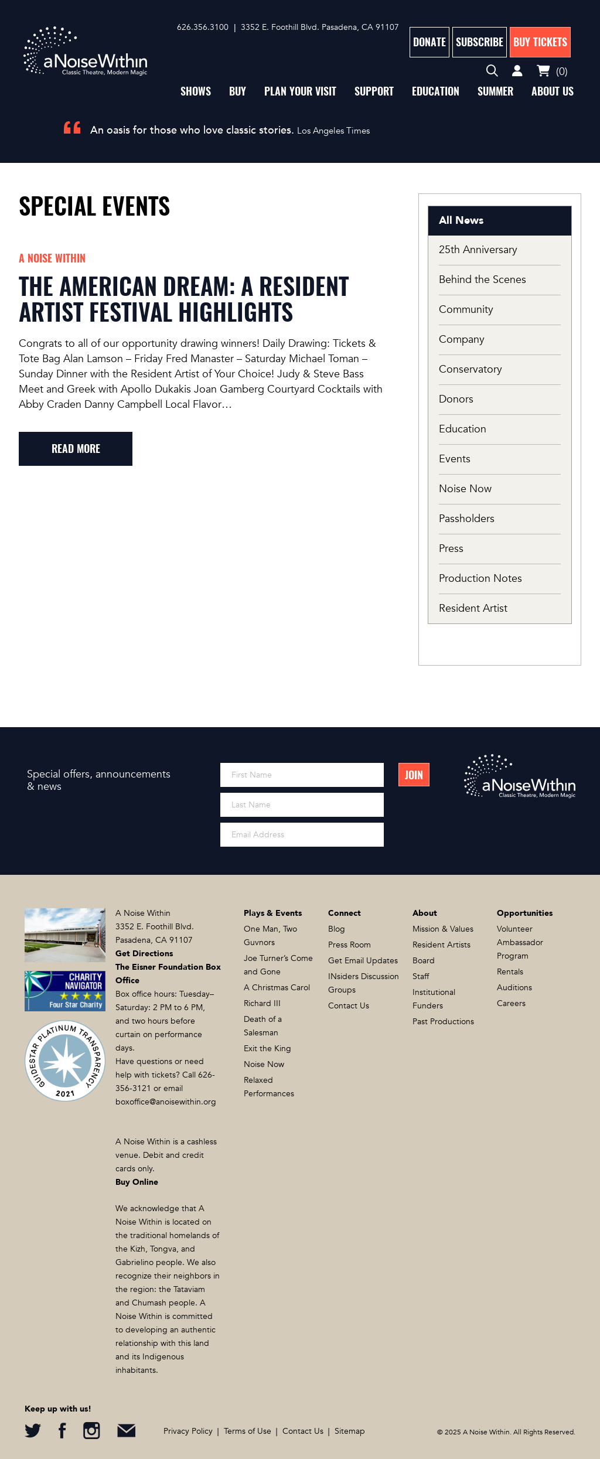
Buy (237, 91)
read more (76, 448)
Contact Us (348, 1005)
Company (462, 339)
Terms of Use (247, 1431)
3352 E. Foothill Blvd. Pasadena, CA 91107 (320, 27)
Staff (420, 976)
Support (374, 91)
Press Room (349, 944)
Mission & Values (442, 929)
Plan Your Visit (300, 91)
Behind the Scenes (482, 279)
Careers (511, 1003)
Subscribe (479, 42)
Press (451, 548)
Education (435, 91)
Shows (195, 91)
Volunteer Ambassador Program (520, 942)
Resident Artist (473, 608)
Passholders (467, 519)
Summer (495, 91)
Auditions (514, 987)
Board (423, 960)
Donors (456, 399)
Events (455, 459)
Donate (429, 42)
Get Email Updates (363, 960)
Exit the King (267, 1048)
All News (461, 220)
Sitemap (350, 1431)
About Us (552, 91)
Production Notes (480, 578)
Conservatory (470, 369)
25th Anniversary (478, 250)
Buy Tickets (540, 42)
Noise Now (465, 489)
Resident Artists (441, 944)
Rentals (510, 971)
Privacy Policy (188, 1431)
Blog (336, 929)
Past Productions (443, 1021)
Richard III (262, 1003)
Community (466, 309)
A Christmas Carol (277, 987)
